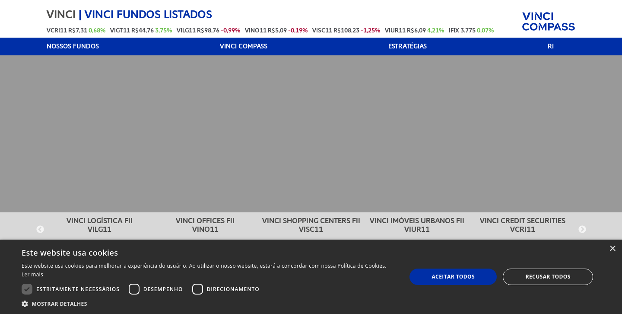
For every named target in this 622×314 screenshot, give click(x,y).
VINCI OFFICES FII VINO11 (205, 225)
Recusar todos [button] (548, 276)
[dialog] (311, 277)
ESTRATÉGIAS (407, 46)
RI (551, 46)
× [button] (612, 249)
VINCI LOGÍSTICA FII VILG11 (100, 225)
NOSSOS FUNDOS (73, 46)
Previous (40, 229)
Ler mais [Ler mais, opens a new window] (32, 274)
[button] (208, 303)
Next (582, 229)
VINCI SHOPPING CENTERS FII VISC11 (311, 225)
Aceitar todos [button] (453, 276)
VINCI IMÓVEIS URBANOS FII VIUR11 (417, 225)
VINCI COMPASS (243, 46)
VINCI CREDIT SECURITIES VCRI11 (522, 225)
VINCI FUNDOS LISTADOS (148, 14)
